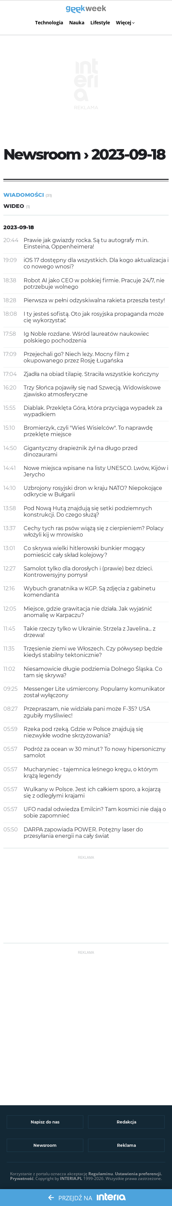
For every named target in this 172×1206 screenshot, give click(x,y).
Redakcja (126, 1122)
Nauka (76, 22)
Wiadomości (27, 195)
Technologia (49, 22)
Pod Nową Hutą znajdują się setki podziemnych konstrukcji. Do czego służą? (88, 511)
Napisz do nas (45, 1122)
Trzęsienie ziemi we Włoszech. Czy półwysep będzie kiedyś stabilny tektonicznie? (93, 651)
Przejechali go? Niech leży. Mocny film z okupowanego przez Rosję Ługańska (76, 357)
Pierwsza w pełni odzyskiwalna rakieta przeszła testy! (94, 300)
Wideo (16, 206)
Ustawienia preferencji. (138, 1174)
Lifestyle (100, 22)
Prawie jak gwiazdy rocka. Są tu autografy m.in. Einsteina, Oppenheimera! (86, 243)
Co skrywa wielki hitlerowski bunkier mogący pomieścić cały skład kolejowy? (84, 551)
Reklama (126, 1145)
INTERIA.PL (71, 1178)
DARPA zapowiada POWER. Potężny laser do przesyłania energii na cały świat (83, 832)
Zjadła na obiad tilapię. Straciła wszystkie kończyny (91, 374)
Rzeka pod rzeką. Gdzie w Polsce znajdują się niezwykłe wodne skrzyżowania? (83, 732)
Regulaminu (100, 1174)
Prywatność (21, 1178)
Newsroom (45, 1145)
